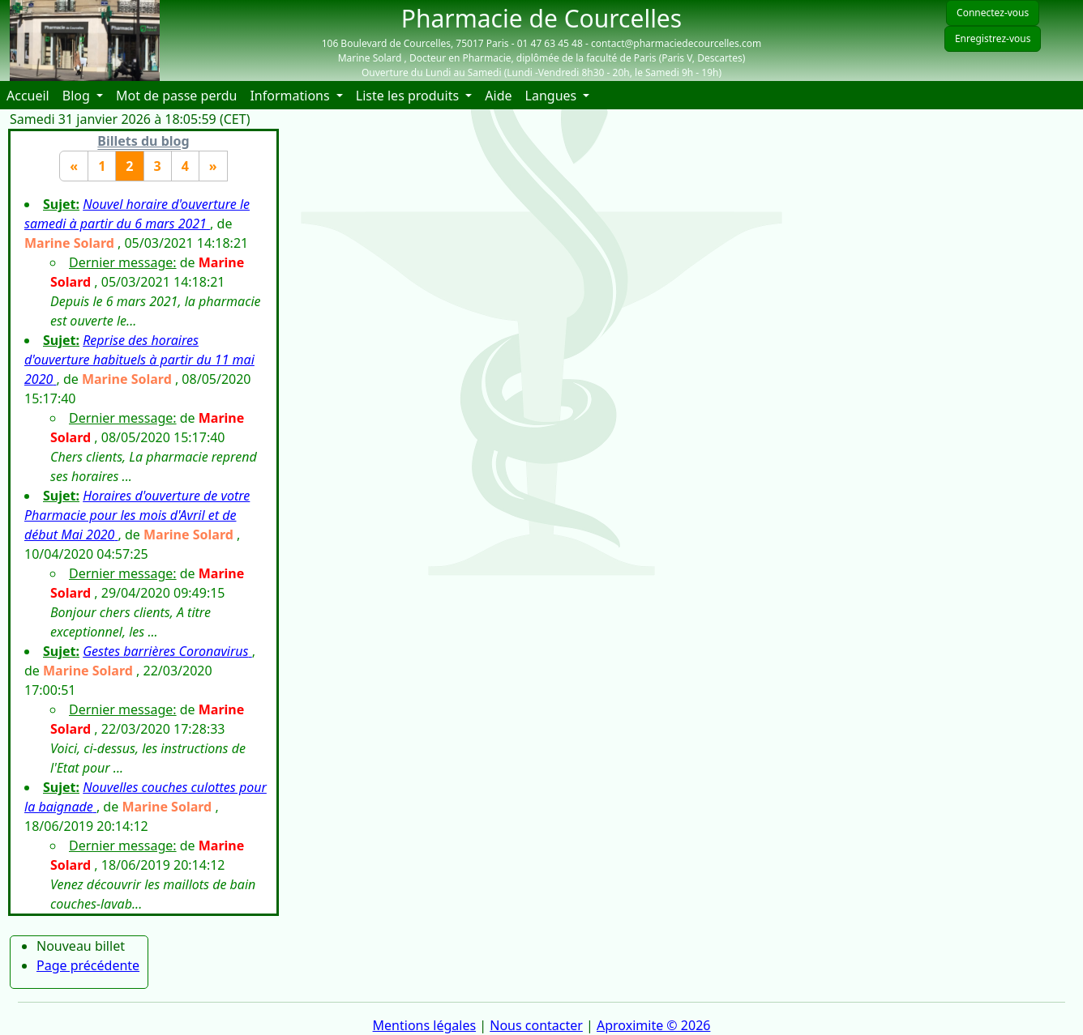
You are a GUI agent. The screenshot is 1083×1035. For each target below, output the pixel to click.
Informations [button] (291, 95)
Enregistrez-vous (993, 38)
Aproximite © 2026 (653, 1025)
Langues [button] (552, 95)
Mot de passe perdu (176, 95)
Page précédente (87, 965)
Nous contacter (536, 1025)
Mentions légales (425, 1025)
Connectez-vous (993, 12)
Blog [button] (77, 95)
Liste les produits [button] (409, 95)
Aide (501, 94)
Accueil (31, 94)
